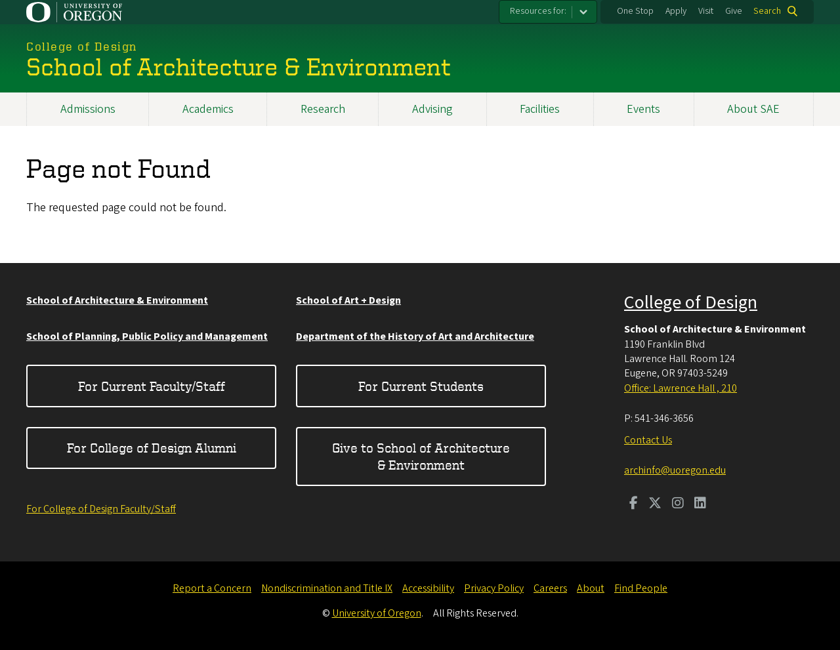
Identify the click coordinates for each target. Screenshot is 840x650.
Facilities (540, 109)
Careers (550, 588)
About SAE (753, 109)
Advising (432, 109)
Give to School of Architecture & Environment (421, 456)
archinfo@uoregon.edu (675, 470)
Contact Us (648, 440)
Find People (640, 588)
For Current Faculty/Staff (151, 386)
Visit (705, 11)
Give (733, 11)
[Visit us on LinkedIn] (700, 504)
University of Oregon (376, 613)
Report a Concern (212, 588)
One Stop (635, 11)
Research (323, 109)
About (590, 588)
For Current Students (421, 386)
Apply (675, 11)
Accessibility (428, 588)
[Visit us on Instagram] (678, 504)
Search (767, 11)
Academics (208, 109)
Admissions (88, 109)
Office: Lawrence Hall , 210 (680, 388)
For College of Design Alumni (151, 447)
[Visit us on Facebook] (633, 504)
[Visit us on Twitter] (655, 504)
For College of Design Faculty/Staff (101, 509)
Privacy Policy (494, 588)
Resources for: (538, 11)
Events (643, 109)
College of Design (690, 302)
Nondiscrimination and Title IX (326, 588)
